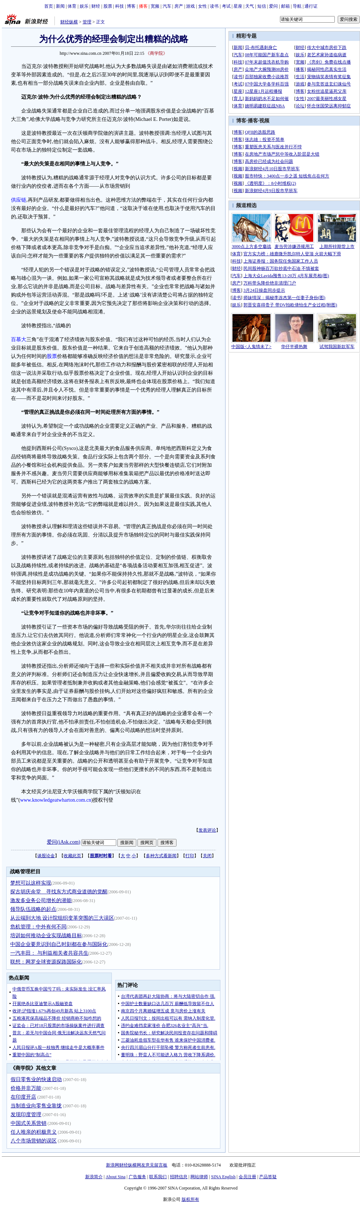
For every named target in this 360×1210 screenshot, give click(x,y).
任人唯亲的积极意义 (34, 1132)
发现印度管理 (26, 1114)
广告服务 (137, 1176)
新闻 (60, 6)
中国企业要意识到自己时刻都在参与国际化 (58, 944)
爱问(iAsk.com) (63, 842)
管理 (87, 21)
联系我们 (158, 1176)
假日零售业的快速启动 (36, 1079)
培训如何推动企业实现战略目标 (46, 935)
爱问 (273, 6)
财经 (95, 6)
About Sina (115, 1176)
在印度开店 (23, 1097)
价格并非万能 (26, 1088)
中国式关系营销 (28, 1123)
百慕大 (18, 339)
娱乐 (84, 6)
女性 (202, 6)
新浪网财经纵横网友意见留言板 (136, 1165)
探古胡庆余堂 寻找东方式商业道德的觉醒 (58, 891)
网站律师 (199, 1176)
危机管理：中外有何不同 (38, 927)
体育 (72, 6)
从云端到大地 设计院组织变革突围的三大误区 (62, 918)
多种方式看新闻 (161, 855)
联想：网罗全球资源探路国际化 (46, 962)
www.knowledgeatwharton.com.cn (55, 800)
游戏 (190, 6)
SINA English (223, 1176)
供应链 (18, 200)
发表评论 (207, 830)
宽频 (155, 6)
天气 (249, 6)
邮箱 (285, 6)
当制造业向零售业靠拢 (36, 1105)
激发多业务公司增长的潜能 (41, 900)
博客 (131, 6)
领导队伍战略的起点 (33, 909)
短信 (261, 6)
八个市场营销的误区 (34, 1141)
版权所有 (190, 1199)
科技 (119, 6)
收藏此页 (72, 855)
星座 (238, 6)
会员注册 (247, 1176)
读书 (214, 6)
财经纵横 (69, 21)
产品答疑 (268, 1176)
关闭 (207, 855)
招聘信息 (178, 1176)
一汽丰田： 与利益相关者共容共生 (49, 953)
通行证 (311, 6)
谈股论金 (46, 855)
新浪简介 (94, 1176)
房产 (178, 6)
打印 (189, 855)
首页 (48, 6)
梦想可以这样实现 (30, 883)
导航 (297, 6)
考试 (226, 6)
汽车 (167, 6)
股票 (107, 6)
